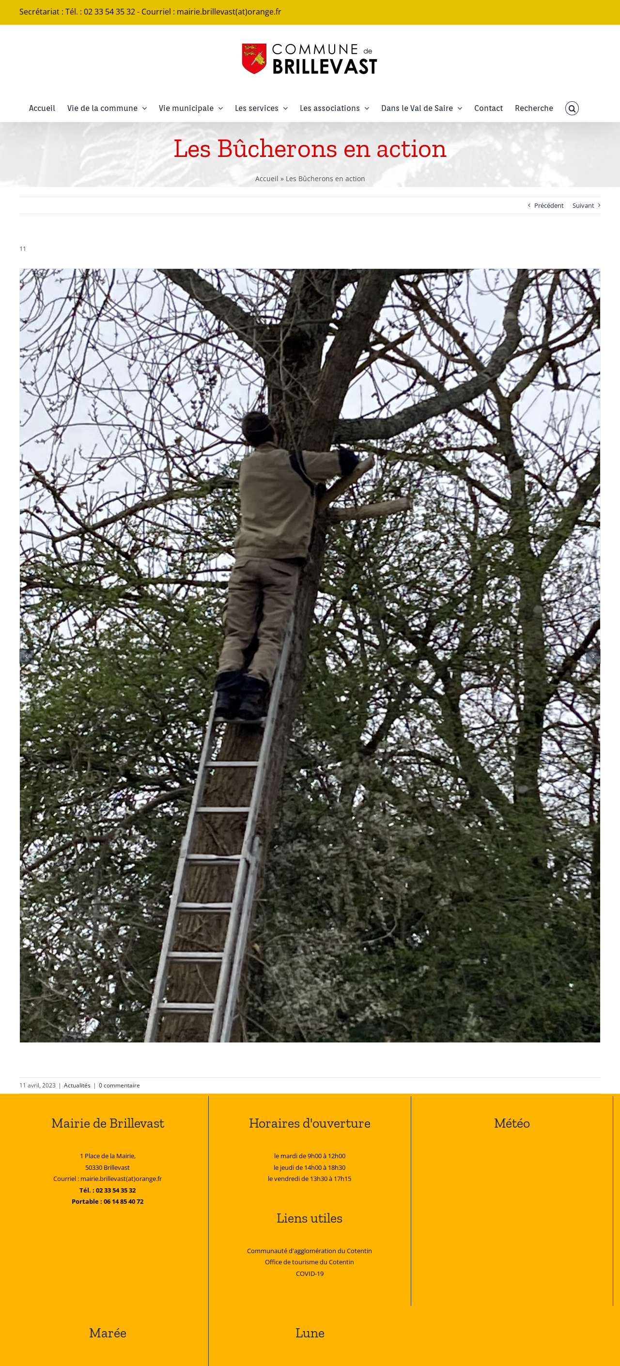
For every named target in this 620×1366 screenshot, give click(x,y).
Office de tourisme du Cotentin (309, 1261)
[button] (572, 108)
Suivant (583, 205)
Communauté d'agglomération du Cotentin (309, 1250)
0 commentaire (119, 1085)
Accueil (267, 178)
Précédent (549, 205)
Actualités (77, 1085)
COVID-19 (310, 1273)
